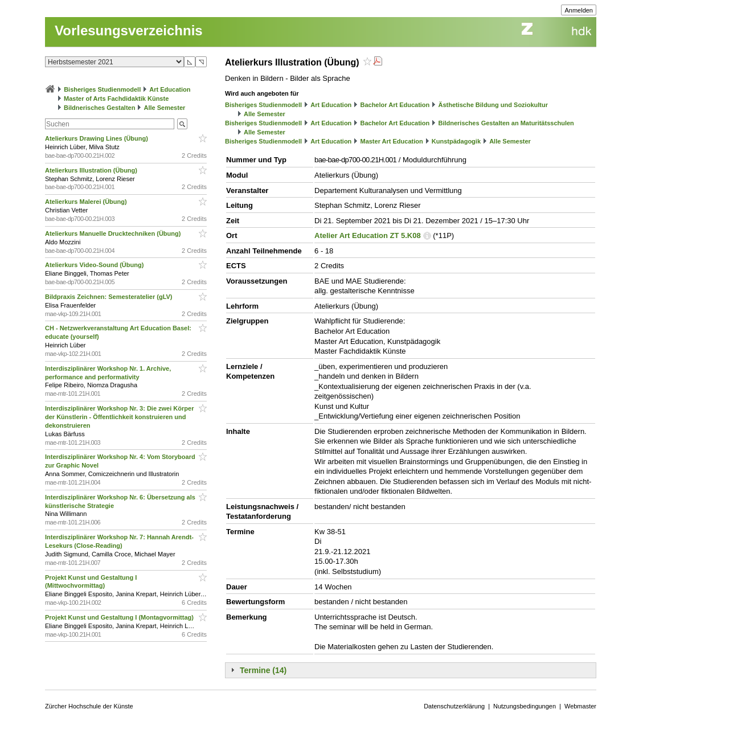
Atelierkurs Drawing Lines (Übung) (97, 138)
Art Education (169, 89)
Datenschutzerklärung (454, 706)
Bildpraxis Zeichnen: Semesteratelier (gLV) (109, 296)
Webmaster (580, 706)
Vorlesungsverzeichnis (129, 30)
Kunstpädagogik (456, 141)
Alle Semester (165, 107)
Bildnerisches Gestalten (99, 107)
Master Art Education (391, 141)
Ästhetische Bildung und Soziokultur (493, 104)
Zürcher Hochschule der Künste (89, 706)
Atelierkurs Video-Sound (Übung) (95, 264)
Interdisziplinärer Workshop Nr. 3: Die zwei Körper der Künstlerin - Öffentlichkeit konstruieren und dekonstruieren (119, 417)
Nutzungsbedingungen (524, 706)
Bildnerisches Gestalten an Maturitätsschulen (506, 123)
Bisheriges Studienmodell (102, 89)
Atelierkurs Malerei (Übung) (87, 201)
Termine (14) (263, 670)
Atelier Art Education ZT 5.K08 (367, 235)
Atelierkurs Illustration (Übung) (92, 170)
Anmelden (578, 10)
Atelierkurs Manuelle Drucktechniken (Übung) (113, 233)
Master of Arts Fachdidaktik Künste (116, 98)
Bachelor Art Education (394, 104)
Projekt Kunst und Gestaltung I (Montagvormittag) (120, 617)
